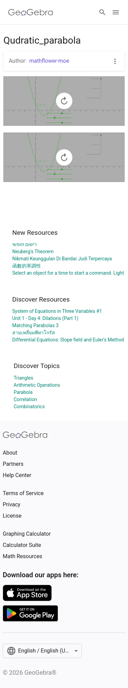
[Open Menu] (116, 12)
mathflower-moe (49, 61)
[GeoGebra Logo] (30, 12)
